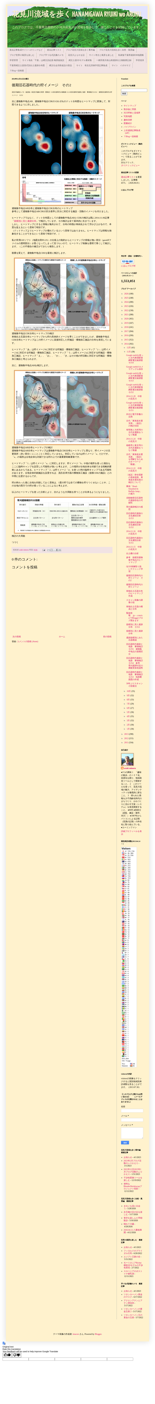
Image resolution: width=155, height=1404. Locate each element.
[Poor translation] (16, 1355)
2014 (126, 344)
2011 (126, 742)
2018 (126, 327)
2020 (126, 319)
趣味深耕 (128, 120)
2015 (126, 340)
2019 (126, 323)
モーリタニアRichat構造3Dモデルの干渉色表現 (133, 1265)
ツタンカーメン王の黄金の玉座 (133, 1316)
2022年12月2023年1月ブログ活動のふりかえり (133, 1171)
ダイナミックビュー (130, 165)
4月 (128, 716)
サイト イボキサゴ (121, 65)
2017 (126, 331)
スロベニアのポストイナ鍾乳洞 (133, 1272)
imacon (76, 1334)
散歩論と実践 (130, 109)
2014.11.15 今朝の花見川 (134, 548)
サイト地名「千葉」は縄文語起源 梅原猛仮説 (43, 60)
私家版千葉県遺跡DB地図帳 (131, 55)
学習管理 (14, 60)
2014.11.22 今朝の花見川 (134, 469)
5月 (128, 712)
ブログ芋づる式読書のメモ (51, 55)
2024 (126, 302)
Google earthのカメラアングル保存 (134, 368)
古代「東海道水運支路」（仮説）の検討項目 (134, 423)
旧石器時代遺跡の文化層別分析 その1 (134, 540)
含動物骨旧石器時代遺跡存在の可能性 (134, 500)
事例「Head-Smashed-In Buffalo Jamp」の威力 (134, 490)
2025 (126, 298)
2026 (126, 294)
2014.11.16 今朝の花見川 (134, 532)
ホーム (62, 637)
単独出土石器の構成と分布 (134, 607)
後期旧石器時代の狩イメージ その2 (134, 578)
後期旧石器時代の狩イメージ (134, 585)
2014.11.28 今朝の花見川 (134, 397)
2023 (126, 306)
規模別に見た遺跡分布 (25, 221)
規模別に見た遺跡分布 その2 (134, 625)
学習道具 (140, 60)
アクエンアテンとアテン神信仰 (133, 1301)
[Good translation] (7, 1355)
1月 (128, 729)
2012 (126, 738)
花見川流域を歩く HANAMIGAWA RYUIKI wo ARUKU (76, 14)
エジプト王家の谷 (132, 1257)
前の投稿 (107, 637)
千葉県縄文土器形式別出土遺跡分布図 (27, 65)
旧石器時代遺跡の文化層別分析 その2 (134, 525)
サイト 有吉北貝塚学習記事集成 (91, 65)
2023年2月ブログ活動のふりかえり (132, 1162)
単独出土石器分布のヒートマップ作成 (134, 593)
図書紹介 (128, 123)
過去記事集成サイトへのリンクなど (26, 50)
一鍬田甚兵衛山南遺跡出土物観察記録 (113, 60)
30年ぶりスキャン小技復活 (134, 684)
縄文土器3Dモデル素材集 (80, 60)
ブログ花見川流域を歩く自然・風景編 (116, 50)
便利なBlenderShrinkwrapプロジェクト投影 (133, 1186)
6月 (128, 708)
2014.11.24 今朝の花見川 (134, 440)
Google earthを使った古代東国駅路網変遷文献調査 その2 (135, 388)
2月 (128, 725)
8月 (128, 700)
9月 (128, 695)
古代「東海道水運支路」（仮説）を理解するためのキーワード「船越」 (134, 459)
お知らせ (128, 1157)
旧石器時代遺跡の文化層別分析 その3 (134, 516)
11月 (129, 352)
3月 (128, 720)
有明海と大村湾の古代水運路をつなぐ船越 (134, 432)
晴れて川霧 (129, 1224)
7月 (128, 704)
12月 (129, 347)
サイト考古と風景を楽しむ (101, 55)
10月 (129, 691)
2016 (126, 335)
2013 (126, 734)
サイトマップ (130, 106)
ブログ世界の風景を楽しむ (22, 55)
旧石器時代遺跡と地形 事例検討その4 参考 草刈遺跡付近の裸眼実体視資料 (134, 663)
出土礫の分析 (132, 553)
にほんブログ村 (128, 266)
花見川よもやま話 (76, 55)
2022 (126, 310)
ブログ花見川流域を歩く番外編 (80, 50)
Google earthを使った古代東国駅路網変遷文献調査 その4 (135, 359)
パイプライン (130, 127)
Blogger (98, 1334)
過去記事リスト (54, 50)
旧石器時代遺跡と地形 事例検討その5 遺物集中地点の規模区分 (134, 649)
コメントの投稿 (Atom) (27, 641)
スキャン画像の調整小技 (134, 601)
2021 (126, 314)
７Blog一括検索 (17, 71)
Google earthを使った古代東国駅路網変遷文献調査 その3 (135, 377)
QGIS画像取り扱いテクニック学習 (134, 569)
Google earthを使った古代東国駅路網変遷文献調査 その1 (135, 406)
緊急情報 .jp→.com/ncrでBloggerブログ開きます (134, 617)
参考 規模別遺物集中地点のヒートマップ (134, 560)
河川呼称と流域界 (132, 113)
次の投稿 (17, 637)
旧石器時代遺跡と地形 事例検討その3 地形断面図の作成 (134, 676)
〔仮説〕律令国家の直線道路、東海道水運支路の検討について (134, 478)
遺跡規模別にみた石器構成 (134, 639)
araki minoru (130, 768)
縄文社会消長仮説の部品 (60, 65)
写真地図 (128, 116)
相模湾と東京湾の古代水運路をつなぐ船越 (134, 447)
